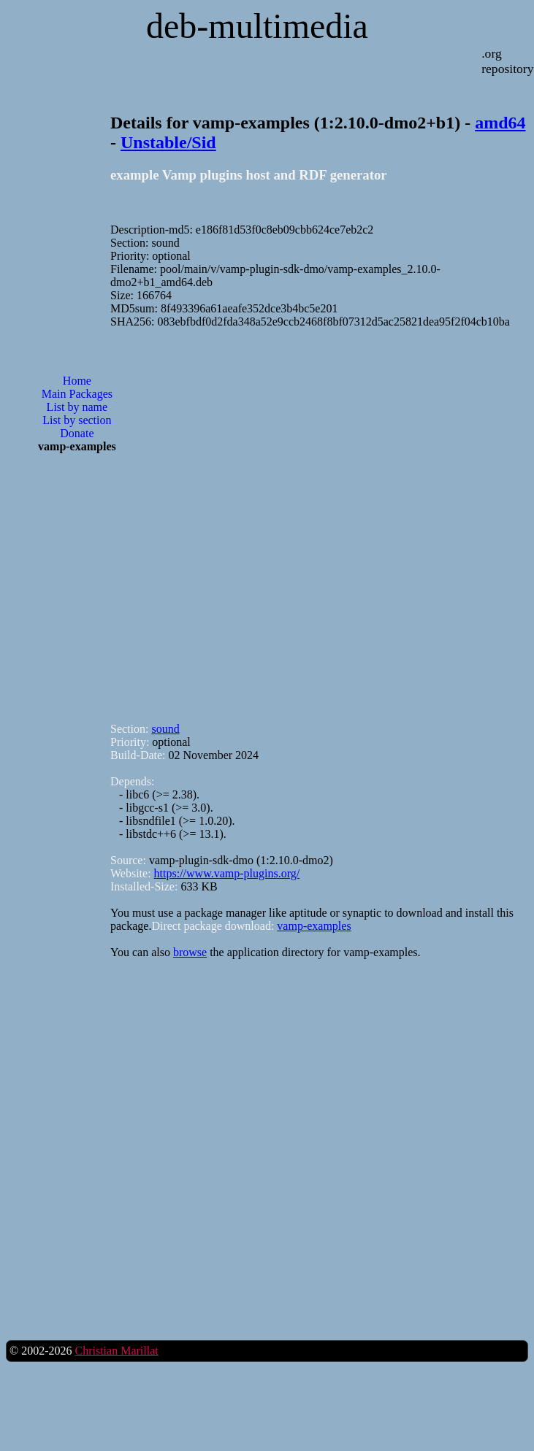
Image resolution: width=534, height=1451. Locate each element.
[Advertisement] (213, 519)
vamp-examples (314, 926)
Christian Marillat (116, 1350)
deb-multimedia (257, 26)
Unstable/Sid (168, 142)
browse (190, 952)
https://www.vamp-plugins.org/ (227, 873)
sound (165, 729)
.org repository (507, 61)
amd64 (500, 122)
